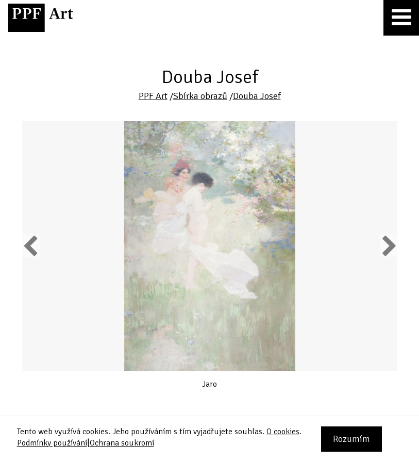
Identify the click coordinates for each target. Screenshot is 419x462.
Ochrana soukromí (122, 443)
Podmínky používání (52, 443)
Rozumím (351, 438)
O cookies (282, 431)
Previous (31, 245)
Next (388, 245)
